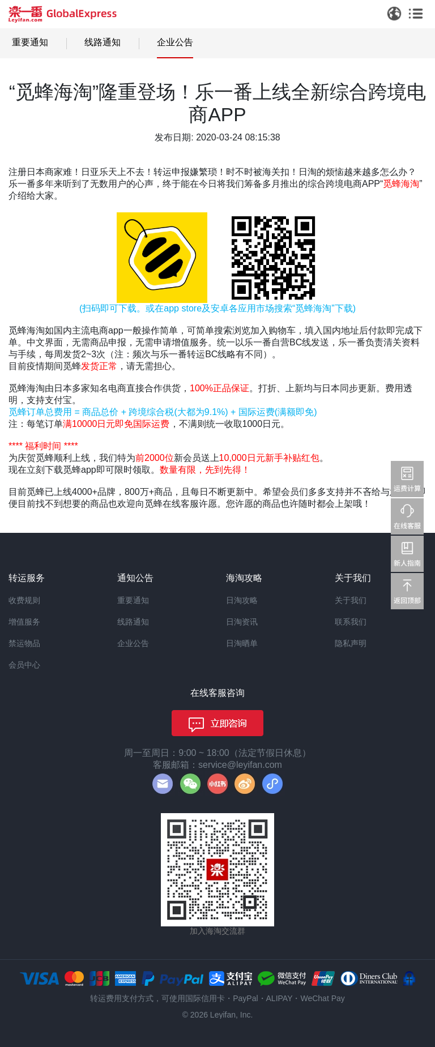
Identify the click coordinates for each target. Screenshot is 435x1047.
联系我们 (350, 621)
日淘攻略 (242, 600)
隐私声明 (350, 643)
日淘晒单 (242, 643)
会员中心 (24, 664)
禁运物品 (24, 643)
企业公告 (175, 42)
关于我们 (350, 600)
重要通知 (30, 42)
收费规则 (24, 600)
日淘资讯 (242, 621)
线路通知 (102, 42)
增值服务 (24, 621)
